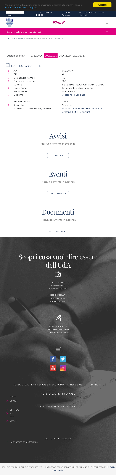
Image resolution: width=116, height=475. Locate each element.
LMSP (13, 420)
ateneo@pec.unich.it (60, 329)
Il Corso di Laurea (15, 38)
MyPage (49, 12)
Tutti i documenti (58, 232)
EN (107, 12)
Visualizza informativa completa (21, 7)
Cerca (10, 15)
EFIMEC (14, 409)
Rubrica (92, 12)
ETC (12, 417)
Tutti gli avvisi (58, 156)
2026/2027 (65, 55)
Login (101, 12)
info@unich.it (61, 326)
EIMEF (13, 400)
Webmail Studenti (83, 13)
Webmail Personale (66, 13)
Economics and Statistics (23, 441)
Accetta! (102, 4)
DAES (13, 397)
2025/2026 (37, 55)
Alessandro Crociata (73, 94)
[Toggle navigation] (106, 23)
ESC (12, 413)
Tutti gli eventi (58, 194)
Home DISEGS (39, 13)
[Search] (15, 12)
